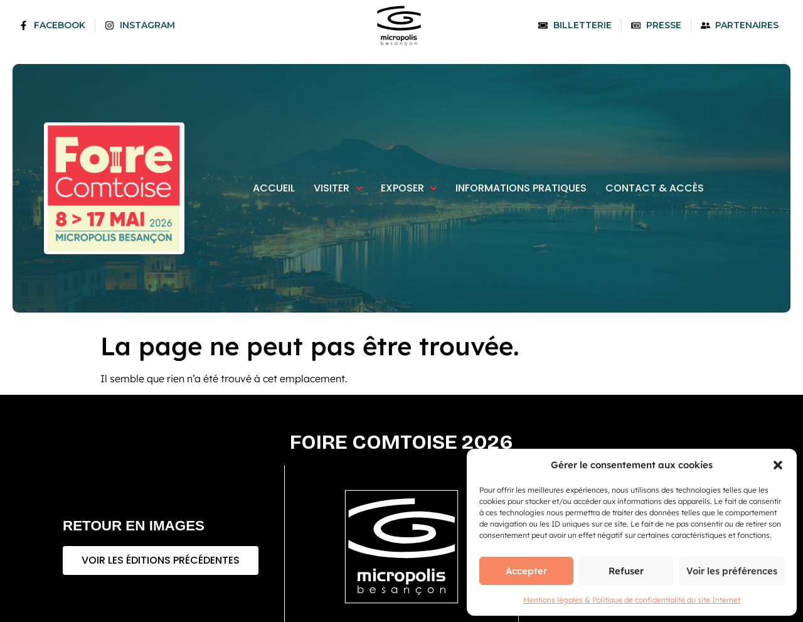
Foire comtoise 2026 (401, 442)
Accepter (526, 571)
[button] (778, 465)
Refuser (626, 571)
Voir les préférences (731, 571)
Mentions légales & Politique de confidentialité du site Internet (631, 599)
